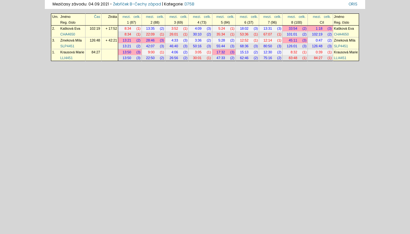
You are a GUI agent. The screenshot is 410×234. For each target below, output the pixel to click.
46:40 (173, 46)
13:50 (127, 52)
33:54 (293, 28)
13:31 (267, 28)
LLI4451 (66, 58)
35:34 (221, 34)
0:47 (319, 40)
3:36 (198, 40)
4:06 (174, 52)
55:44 (221, 46)
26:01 (173, 34)
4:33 (174, 40)
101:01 (292, 34)
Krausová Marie (72, 52)
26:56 (173, 58)
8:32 (294, 52)
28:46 (150, 40)
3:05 (198, 52)
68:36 (244, 46)
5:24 (221, 28)
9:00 (151, 52)
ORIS (352, 4)
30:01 (197, 58)
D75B (189, 4)
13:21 (127, 40)
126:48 (95, 40)
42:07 (150, 46)
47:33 (221, 58)
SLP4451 (67, 46)
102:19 (95, 28)
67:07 (267, 34)
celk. (137, 17)
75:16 (267, 58)
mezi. (126, 17)
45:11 (293, 40)
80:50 (267, 46)
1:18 (319, 28)
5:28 (221, 40)
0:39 (319, 52)
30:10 (197, 34)
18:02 (244, 28)
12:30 (267, 52)
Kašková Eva (70, 28)
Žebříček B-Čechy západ (137, 4)
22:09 (150, 34)
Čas (97, 17)
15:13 (244, 52)
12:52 (244, 40)
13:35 (150, 28)
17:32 (221, 52)
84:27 (96, 52)
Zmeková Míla (71, 40)
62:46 (244, 58)
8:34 (128, 28)
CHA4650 (67, 34)
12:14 (267, 40)
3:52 (174, 28)
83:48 (293, 58)
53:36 (244, 34)
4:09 (198, 28)
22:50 (150, 58)
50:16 (197, 46)
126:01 (292, 46)
